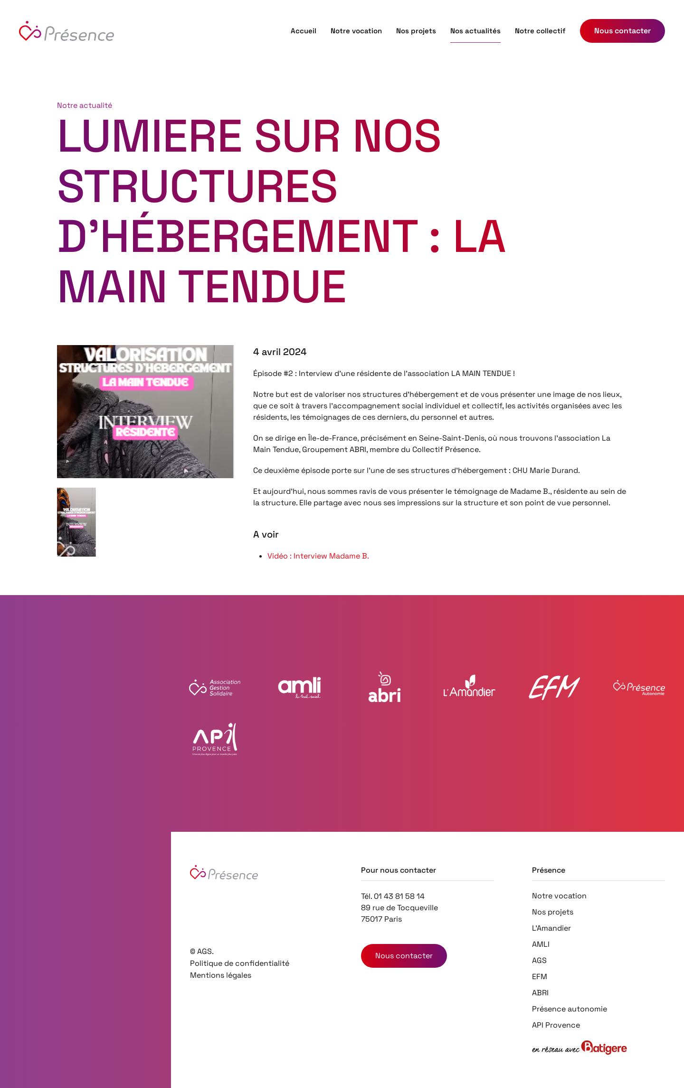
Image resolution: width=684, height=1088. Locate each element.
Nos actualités (475, 30)
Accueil (303, 30)
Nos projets (416, 30)
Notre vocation (356, 30)
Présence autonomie (569, 1009)
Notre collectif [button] (540, 30)
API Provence (556, 1025)
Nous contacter (404, 956)
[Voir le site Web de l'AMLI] (299, 687)
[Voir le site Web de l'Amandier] (469, 687)
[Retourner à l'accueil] (66, 31)
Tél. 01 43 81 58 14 (393, 896)
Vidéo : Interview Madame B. (318, 556)
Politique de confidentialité (239, 963)
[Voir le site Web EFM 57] (554, 687)
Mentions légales (220, 975)
